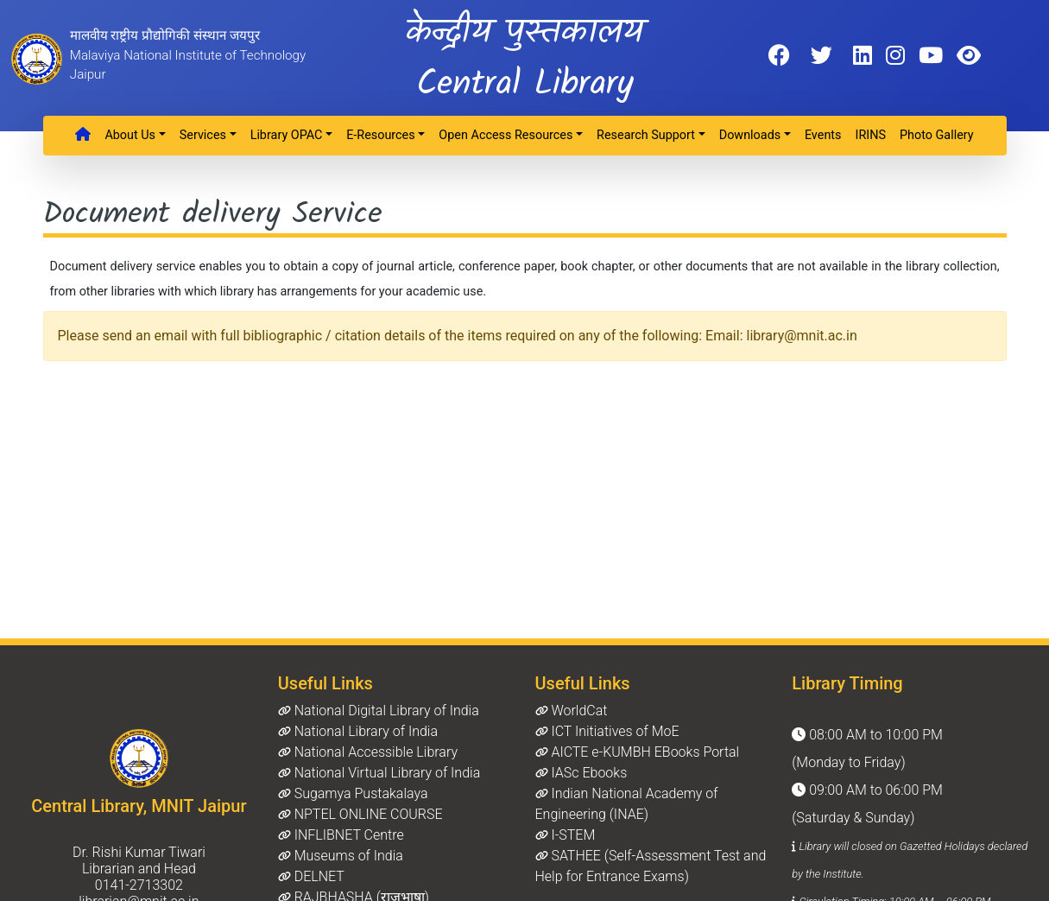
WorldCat (571, 710)
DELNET (311, 876)
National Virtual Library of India (379, 773)
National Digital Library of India (378, 710)
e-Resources (380, 135)
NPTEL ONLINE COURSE (360, 814)
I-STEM (565, 835)
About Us (129, 135)
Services (203, 135)
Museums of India (340, 855)
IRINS (870, 135)
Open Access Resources (505, 135)
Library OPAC (286, 135)
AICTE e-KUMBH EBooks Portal (637, 752)
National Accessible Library (368, 752)
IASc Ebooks (581, 773)
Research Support (646, 135)
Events (823, 135)
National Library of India (358, 731)
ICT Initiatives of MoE (607, 731)
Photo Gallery (937, 135)
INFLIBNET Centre (341, 835)
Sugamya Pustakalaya (353, 793)
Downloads (750, 135)
